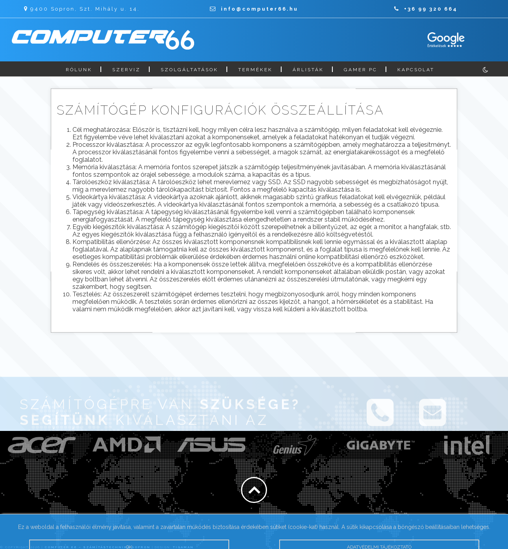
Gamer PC (360, 69)
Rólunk (79, 69)
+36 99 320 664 (426, 9)
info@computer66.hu (254, 9)
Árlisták (308, 69)
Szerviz (126, 69)
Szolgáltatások (189, 69)
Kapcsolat (415, 69)
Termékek (255, 69)
